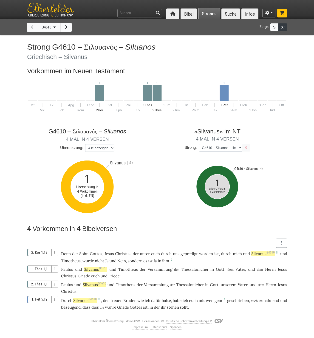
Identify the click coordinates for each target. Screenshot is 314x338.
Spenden (175, 327)
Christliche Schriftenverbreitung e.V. (188, 321)
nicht (99, 260)
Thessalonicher (195, 269)
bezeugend (71, 307)
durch (166, 253)
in (159, 260)
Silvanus (263, 253)
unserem (228, 284)
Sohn (83, 253)
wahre (110, 307)
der (75, 253)
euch (155, 253)
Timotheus (71, 260)
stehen (173, 307)
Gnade (84, 276)
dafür (156, 300)
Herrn (270, 269)
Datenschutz (158, 327)
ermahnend (269, 300)
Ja (107, 260)
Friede (114, 276)
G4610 (49, 27)
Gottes (96, 253)
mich (237, 253)
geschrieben (238, 300)
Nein (121, 260)
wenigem (214, 300)
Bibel (189, 14)
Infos (250, 14)
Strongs (209, 14)
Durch (66, 300)
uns (176, 253)
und (246, 253)
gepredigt (189, 253)
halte (166, 300)
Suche (231, 14)
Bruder (129, 300)
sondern (135, 260)
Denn (66, 253)
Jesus (109, 253)
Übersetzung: (71, 148)
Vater (240, 269)
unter (145, 253)
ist (150, 260)
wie (140, 300)
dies (95, 307)
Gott (220, 269)
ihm (165, 260)
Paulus (67, 269)
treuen (116, 300)
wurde (88, 260)
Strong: (190, 147)
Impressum (140, 327)
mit (202, 300)
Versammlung (160, 269)
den (106, 300)
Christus (122, 253)
